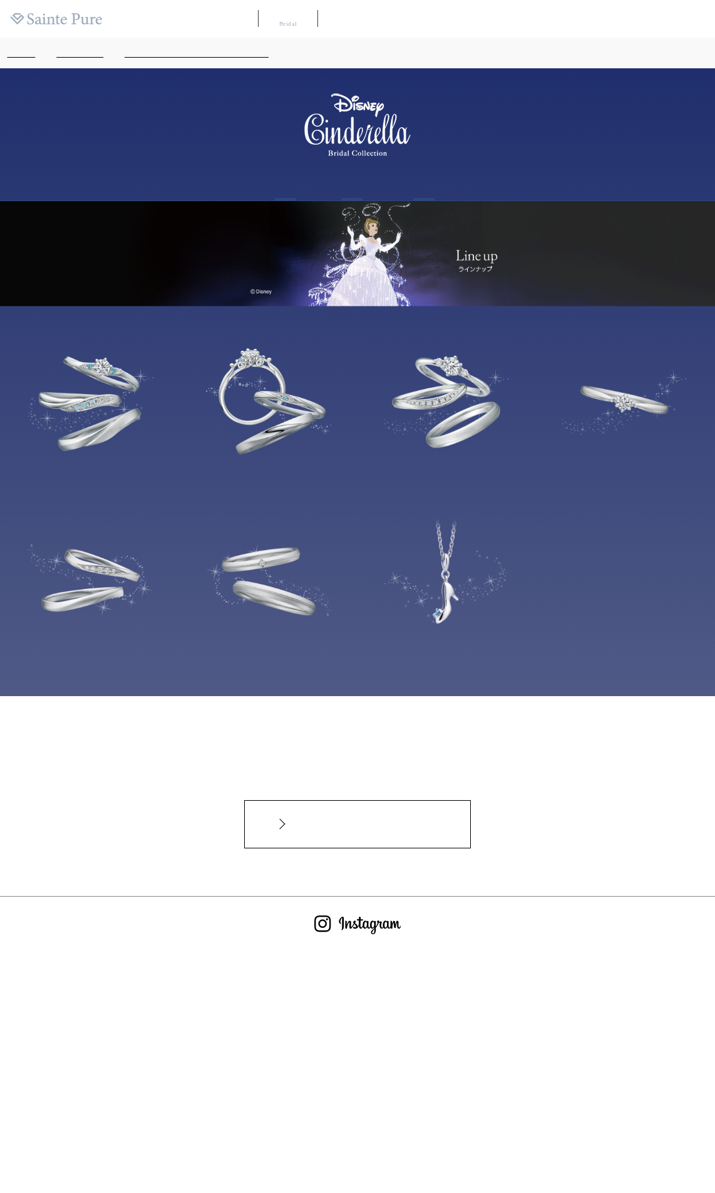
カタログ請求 (523, 19)
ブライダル (288, 18)
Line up (351, 183)
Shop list (423, 183)
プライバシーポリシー (467, 1134)
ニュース (621, 19)
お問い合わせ (299, 1134)
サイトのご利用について (376, 1134)
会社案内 (696, 19)
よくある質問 (576, 19)
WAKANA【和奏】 (357, 19)
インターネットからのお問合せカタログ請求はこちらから (364, 823)
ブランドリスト (422, 19)
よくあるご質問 (236, 1134)
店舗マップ (474, 19)
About (285, 183)
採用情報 (659, 19)
